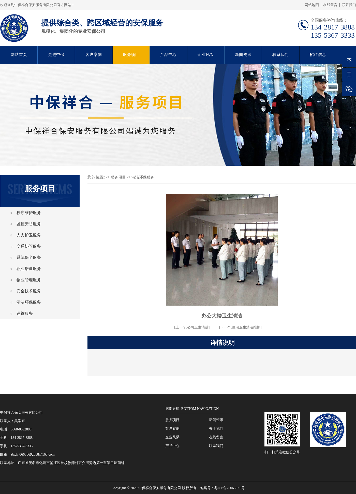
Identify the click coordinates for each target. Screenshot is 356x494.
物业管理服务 (29, 280)
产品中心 (168, 54)
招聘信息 (318, 54)
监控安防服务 (29, 224)
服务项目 (131, 54)
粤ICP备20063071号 (229, 488)
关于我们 (216, 428)
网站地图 (312, 5)
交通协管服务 (29, 246)
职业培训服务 (29, 268)
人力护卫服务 (29, 235)
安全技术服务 (29, 291)
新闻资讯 (243, 54)
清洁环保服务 (29, 302)
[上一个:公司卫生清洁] (192, 327)
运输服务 (25, 313)
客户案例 (93, 54)
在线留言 (330, 5)
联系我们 (349, 5)
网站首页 (19, 54)
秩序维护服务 (29, 213)
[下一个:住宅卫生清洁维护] (240, 327)
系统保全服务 (29, 257)
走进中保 (56, 54)
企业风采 (206, 54)
